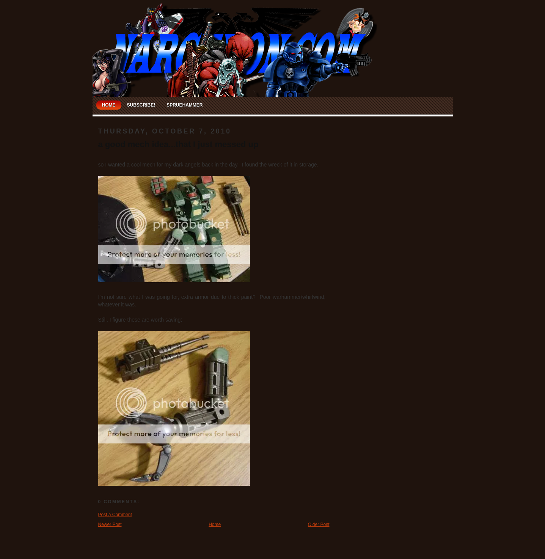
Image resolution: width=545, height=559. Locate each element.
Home (109, 105)
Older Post (319, 524)
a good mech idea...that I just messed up (178, 144)
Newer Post (110, 524)
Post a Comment (115, 514)
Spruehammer (184, 105)
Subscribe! (141, 105)
